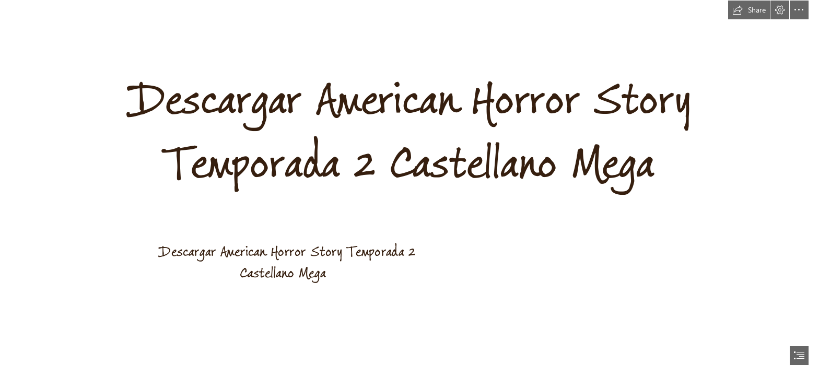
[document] (409, 188)
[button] (749, 10)
